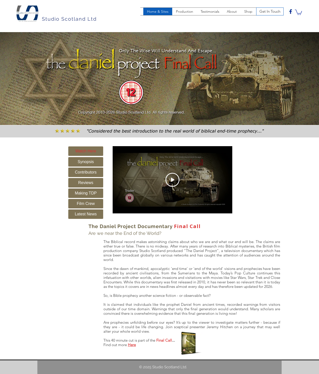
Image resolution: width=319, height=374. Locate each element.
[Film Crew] (85, 204)
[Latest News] (85, 214)
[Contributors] (85, 172)
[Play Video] (172, 180)
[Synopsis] (85, 162)
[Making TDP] (85, 193)
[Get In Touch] (270, 11)
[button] (298, 12)
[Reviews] (85, 183)
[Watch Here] (85, 151)
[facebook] (290, 11)
